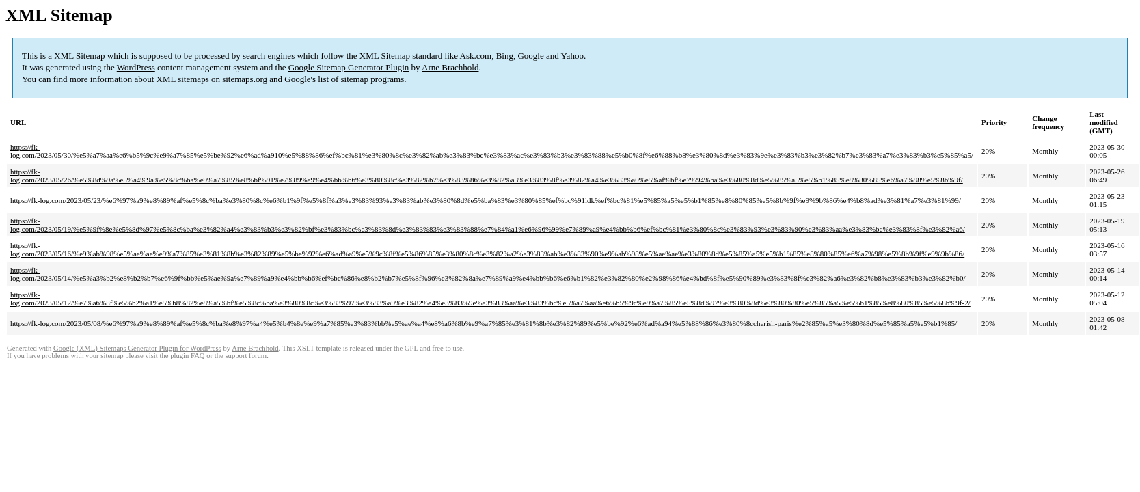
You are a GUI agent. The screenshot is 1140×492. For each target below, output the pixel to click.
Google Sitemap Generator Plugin (348, 67)
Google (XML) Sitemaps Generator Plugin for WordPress (137, 348)
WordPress (136, 67)
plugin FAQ (187, 355)
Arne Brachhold (450, 67)
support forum (246, 355)
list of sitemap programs (361, 79)
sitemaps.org (244, 79)
